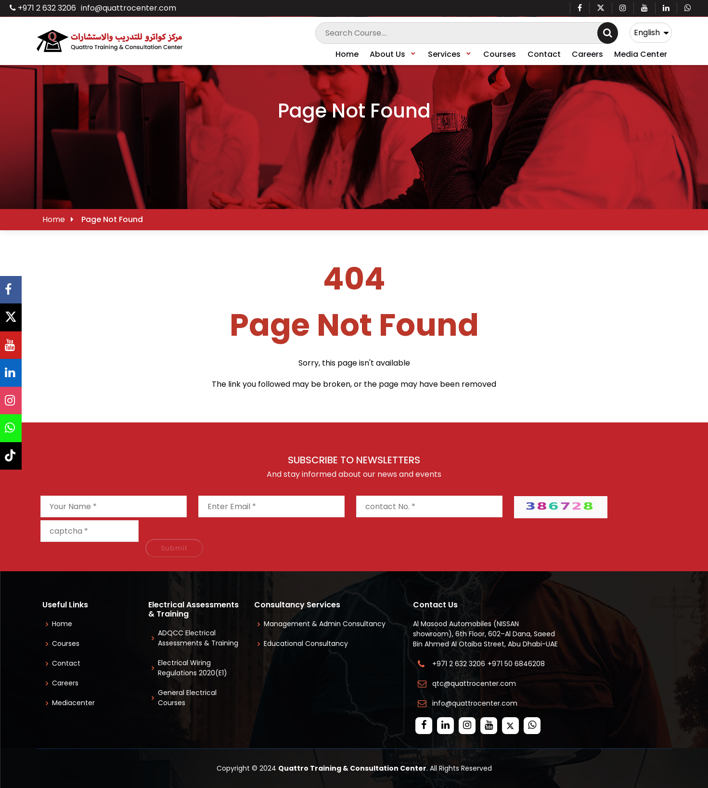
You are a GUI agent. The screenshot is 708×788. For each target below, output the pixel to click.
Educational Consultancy (306, 643)
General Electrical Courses (187, 698)
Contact (544, 54)
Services (450, 54)
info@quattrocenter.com (128, 7)
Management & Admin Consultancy (325, 624)
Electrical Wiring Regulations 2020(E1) (192, 668)
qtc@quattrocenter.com (474, 683)
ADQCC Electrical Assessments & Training (198, 638)
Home (347, 54)
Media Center (640, 54)
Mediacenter (73, 703)
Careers (587, 54)
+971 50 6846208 (518, 664)
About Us (393, 54)
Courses (499, 54)
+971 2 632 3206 (43, 7)
